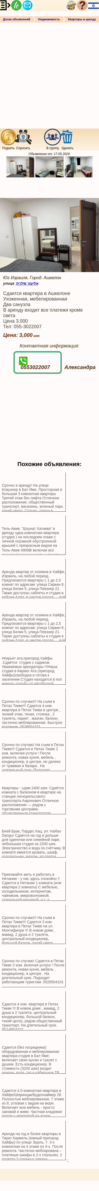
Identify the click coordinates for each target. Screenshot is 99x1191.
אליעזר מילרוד (26, 283)
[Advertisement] (49, 74)
